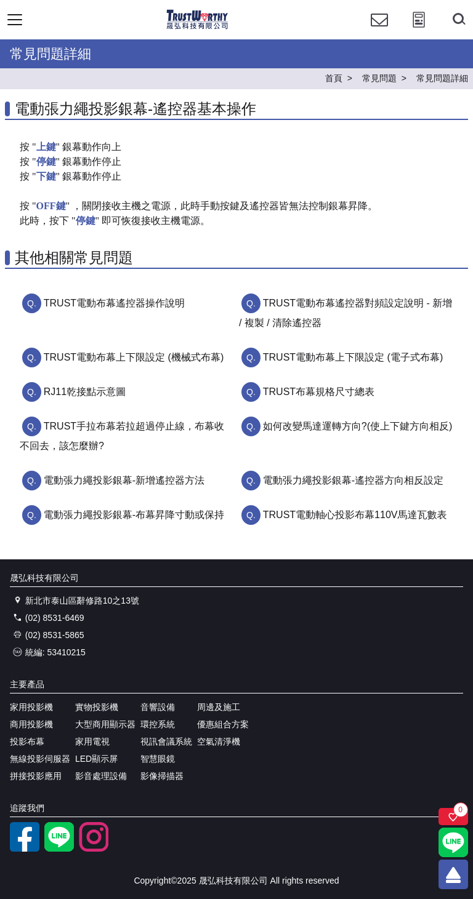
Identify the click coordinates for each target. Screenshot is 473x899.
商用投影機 (31, 724)
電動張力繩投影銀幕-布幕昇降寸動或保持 (134, 514)
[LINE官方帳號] (59, 848)
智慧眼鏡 (157, 759)
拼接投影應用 (36, 776)
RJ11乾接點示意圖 (85, 391)
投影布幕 (27, 741)
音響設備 (157, 707)
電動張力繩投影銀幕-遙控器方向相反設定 (353, 480)
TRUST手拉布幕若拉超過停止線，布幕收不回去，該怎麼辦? (122, 436)
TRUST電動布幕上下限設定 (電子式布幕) (353, 357)
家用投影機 (31, 707)
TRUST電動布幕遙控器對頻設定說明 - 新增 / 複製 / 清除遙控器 (345, 313)
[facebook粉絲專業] (24, 848)
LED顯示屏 (96, 759)
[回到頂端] (453, 874)
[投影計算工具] (419, 31)
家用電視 (92, 741)
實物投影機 (96, 707)
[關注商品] (453, 816)
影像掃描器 (162, 776)
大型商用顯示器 (105, 724)
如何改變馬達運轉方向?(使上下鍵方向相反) (358, 426)
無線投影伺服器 (40, 759)
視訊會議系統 (166, 741)
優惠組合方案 (223, 724)
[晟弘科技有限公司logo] (197, 27)
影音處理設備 (101, 776)
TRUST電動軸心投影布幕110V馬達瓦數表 (355, 514)
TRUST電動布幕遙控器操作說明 (114, 303)
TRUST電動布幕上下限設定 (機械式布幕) (134, 357)
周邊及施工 (218, 707)
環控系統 (157, 724)
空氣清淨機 (218, 741)
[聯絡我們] (379, 31)
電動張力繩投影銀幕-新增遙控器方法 (124, 480)
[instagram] (93, 848)
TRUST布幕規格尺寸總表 (318, 391)
